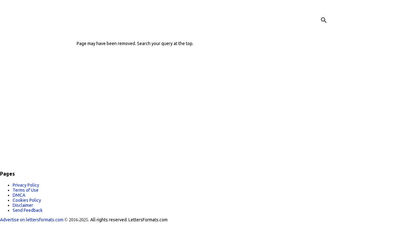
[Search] (324, 20)
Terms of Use (26, 190)
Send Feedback (28, 210)
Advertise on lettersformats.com (32, 219)
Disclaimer (23, 205)
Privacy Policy (26, 185)
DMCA (19, 195)
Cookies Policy (27, 200)
